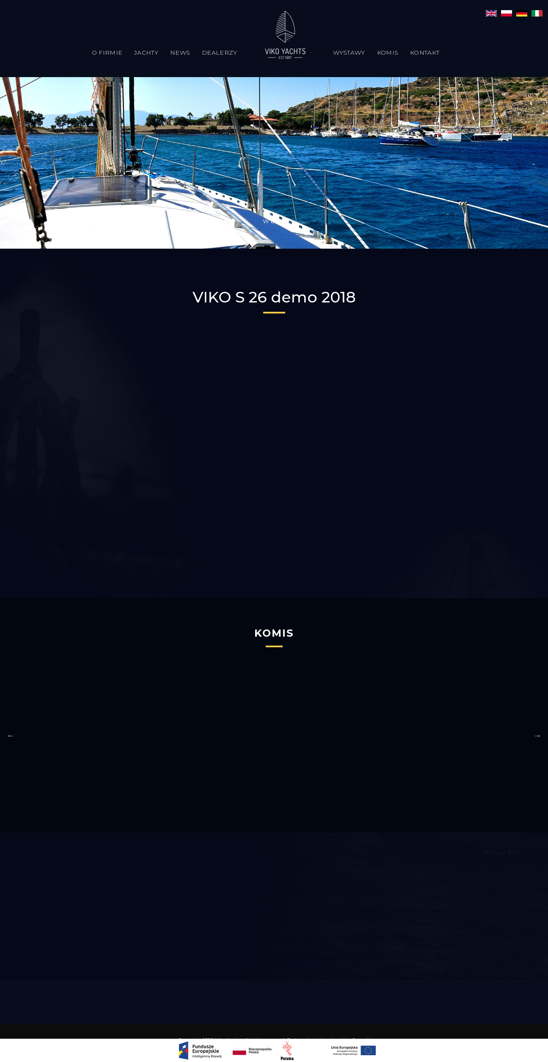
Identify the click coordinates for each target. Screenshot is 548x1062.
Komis (388, 52)
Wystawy (349, 52)
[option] (207, 735)
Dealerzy (219, 52)
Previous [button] (10, 735)
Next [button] (537, 735)
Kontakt (424, 52)
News (180, 52)
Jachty (146, 52)
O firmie (107, 52)
